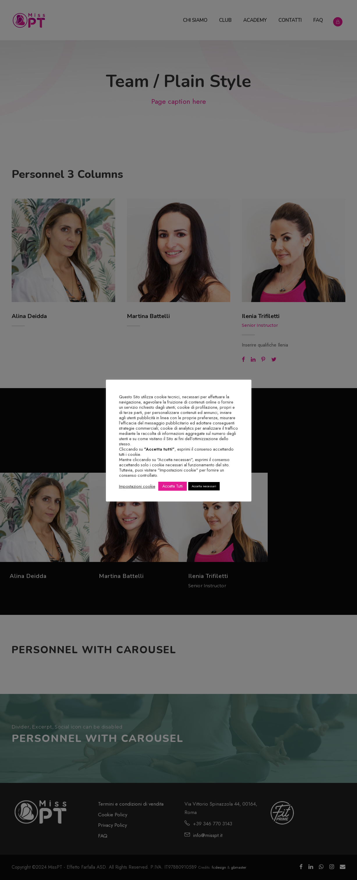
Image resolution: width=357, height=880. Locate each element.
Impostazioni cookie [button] (137, 486)
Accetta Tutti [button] (172, 486)
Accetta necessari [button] (204, 486)
